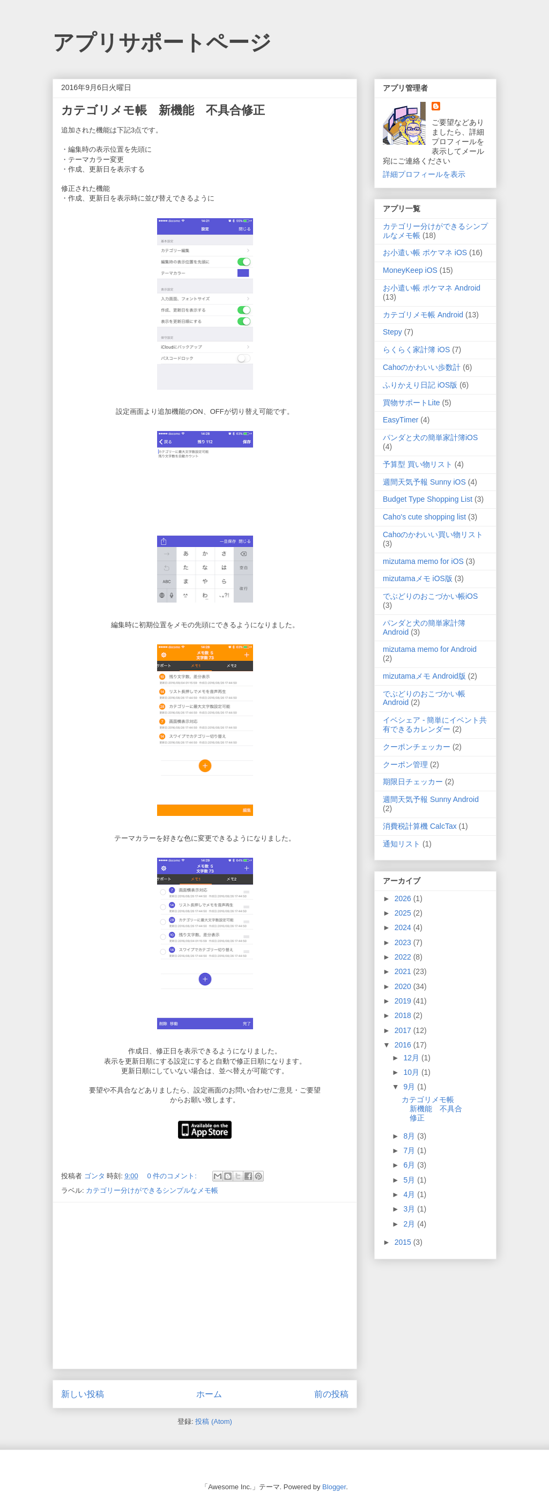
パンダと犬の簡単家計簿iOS (430, 437)
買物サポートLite (411, 402)
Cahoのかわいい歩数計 (422, 367)
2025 (404, 913)
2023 (404, 942)
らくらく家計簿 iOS (416, 349)
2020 (404, 986)
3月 (410, 1209)
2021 (404, 971)
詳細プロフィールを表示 (424, 174)
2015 (404, 1242)
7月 (410, 1150)
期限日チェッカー (413, 781)
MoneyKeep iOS (410, 270)
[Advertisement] (204, 1285)
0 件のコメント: (172, 1176)
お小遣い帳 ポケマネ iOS (425, 252)
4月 (410, 1194)
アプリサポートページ (162, 42)
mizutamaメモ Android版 (424, 676)
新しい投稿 (82, 1394)
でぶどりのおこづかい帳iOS (430, 596)
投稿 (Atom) (213, 1421)
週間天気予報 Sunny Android (431, 799)
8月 (410, 1136)
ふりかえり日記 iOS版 (420, 385)
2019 (404, 1001)
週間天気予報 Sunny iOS (424, 482)
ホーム (209, 1394)
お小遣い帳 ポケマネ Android (431, 288)
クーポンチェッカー (416, 746)
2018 (404, 1015)
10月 (412, 1072)
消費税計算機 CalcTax (420, 826)
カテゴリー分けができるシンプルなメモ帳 (152, 1190)
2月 (410, 1224)
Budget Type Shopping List (427, 499)
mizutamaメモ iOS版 (417, 578)
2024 (404, 927)
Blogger (334, 1487)
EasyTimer (400, 419)
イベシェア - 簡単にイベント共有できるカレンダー (435, 724)
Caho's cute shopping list (424, 516)
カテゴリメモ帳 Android (423, 314)
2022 (404, 957)
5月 (410, 1180)
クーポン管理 (405, 764)
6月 (410, 1165)
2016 (404, 1045)
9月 (410, 1086)
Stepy (392, 332)
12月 (412, 1057)
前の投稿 (331, 1394)
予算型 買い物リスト (417, 464)
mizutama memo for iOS (423, 561)
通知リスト (401, 844)
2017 (404, 1030)
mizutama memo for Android (430, 649)
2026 (404, 898)
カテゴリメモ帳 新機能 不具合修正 (163, 110)
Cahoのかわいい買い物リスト (433, 534)
